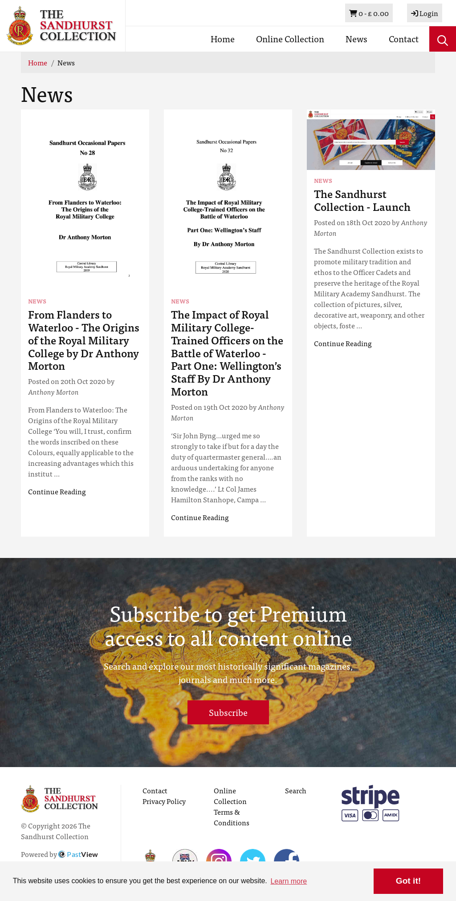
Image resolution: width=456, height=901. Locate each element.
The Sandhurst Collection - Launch (362, 200)
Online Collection (290, 38)
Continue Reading (57, 491)
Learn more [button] (288, 881)
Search (295, 790)
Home (223, 38)
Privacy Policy (164, 801)
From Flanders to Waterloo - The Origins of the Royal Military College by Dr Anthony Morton (83, 339)
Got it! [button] (408, 880)
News (356, 38)
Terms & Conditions (231, 817)
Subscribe (228, 712)
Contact (404, 38)
